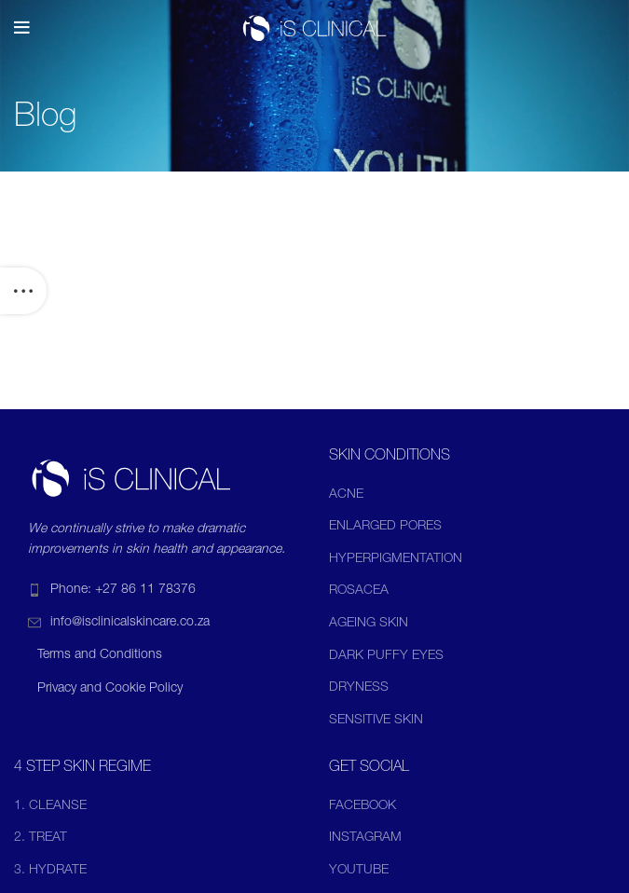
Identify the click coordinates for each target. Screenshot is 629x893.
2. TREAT (40, 838)
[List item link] (157, 590)
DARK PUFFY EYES (386, 656)
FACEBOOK (362, 806)
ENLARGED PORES (385, 526)
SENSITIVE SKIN (376, 720)
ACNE (346, 494)
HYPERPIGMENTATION (395, 559)
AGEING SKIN (368, 623)
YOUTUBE (359, 870)
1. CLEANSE (50, 806)
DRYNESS (359, 687)
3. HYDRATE (50, 870)
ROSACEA (359, 591)
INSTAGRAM (365, 838)
